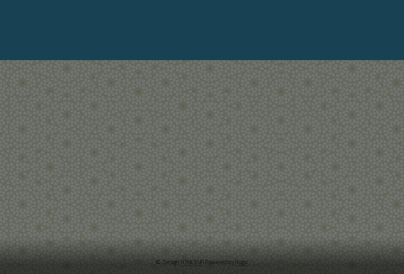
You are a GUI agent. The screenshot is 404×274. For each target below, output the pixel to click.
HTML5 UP (192, 262)
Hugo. (241, 262)
